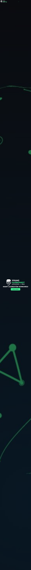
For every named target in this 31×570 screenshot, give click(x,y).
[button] (18, 1)
